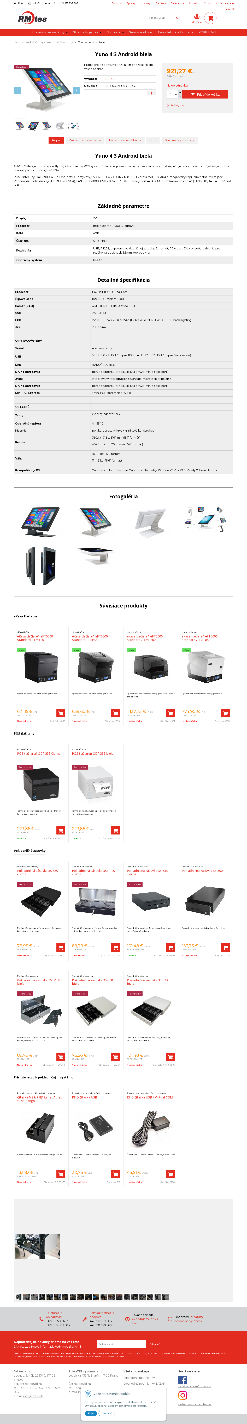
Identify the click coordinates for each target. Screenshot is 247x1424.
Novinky (145, 3)
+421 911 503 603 (68, 3)
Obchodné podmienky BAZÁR (144, 1383)
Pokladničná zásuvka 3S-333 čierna (147, 872)
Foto (153, 140)
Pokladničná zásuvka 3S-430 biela (92, 982)
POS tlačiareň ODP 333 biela (92, 753)
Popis (56, 140)
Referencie (177, 3)
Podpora (116, 3)
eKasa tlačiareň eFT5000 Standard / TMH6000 (145, 638)
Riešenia (161, 3)
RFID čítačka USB (84, 1097)
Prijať (91, 1413)
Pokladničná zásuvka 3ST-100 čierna (93, 872)
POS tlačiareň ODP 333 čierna (38, 753)
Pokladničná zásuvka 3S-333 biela (147, 982)
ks (176, 94)
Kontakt (194, 3)
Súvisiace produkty (179, 140)
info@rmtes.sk (41, 3)
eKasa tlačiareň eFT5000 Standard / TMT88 (199, 638)
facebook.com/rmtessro (194, 1386)
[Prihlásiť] (197, 18)
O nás (207, 3)
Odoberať (155, 1344)
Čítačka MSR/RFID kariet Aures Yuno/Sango (39, 1099)
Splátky (131, 3)
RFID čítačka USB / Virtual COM (150, 1097)
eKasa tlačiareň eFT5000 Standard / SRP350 (90, 638)
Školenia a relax (225, 3)
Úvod (21, 3)
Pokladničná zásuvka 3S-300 (202, 871)
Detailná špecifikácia (125, 140)
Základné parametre (85, 140)
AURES (110, 79)
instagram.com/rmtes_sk (194, 1404)
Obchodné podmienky (139, 1377)
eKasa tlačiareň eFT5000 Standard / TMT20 (35, 638)
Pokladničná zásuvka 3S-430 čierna (37, 872)
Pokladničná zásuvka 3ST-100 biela (38, 982)
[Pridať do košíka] (205, 94)
